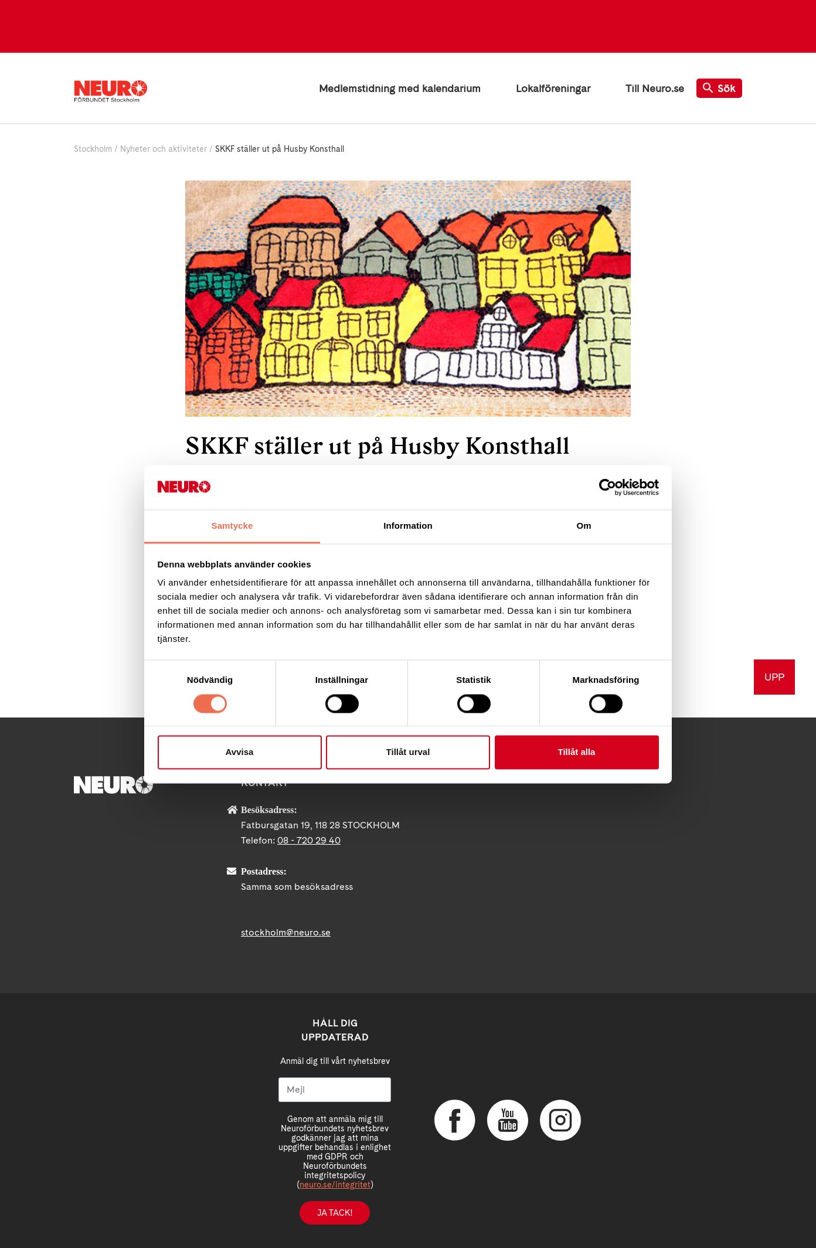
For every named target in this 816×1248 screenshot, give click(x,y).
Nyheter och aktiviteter (163, 149)
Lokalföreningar (553, 88)
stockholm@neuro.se (286, 932)
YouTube (507, 1120)
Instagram (560, 1120)
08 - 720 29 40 (309, 840)
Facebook (454, 1120)
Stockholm (93, 149)
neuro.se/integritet (335, 1184)
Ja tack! (334, 1213)
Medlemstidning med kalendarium (400, 88)
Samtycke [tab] (232, 526)
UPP (774, 677)
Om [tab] (583, 526)
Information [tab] (408, 526)
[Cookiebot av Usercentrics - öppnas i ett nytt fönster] (607, 487)
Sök (719, 88)
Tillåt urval (408, 752)
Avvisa (240, 752)
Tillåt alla (577, 752)
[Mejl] (334, 1089)
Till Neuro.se (654, 88)
